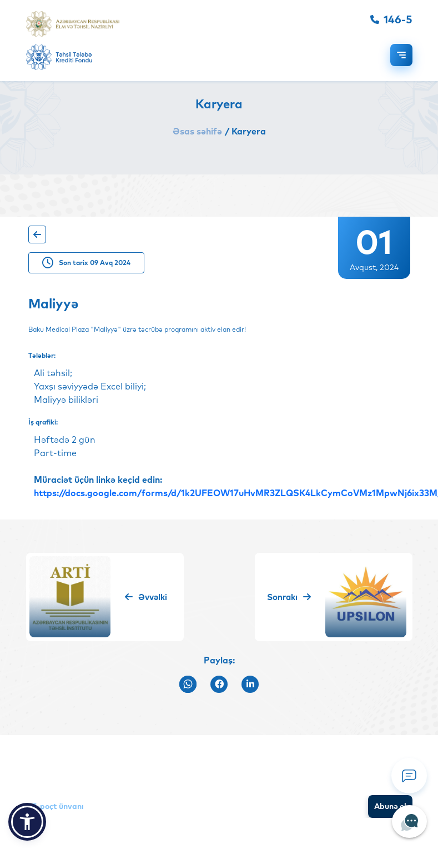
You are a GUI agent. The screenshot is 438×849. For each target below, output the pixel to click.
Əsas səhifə (197, 131)
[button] (27, 822)
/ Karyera (245, 131)
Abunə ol (390, 806)
